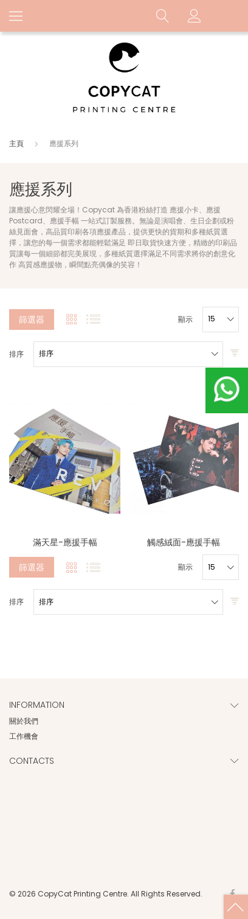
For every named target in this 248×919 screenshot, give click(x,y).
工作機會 (23, 736)
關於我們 (23, 721)
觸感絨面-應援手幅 (183, 542)
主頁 (17, 143)
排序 (16, 354)
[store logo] (124, 78)
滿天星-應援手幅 (65, 542)
